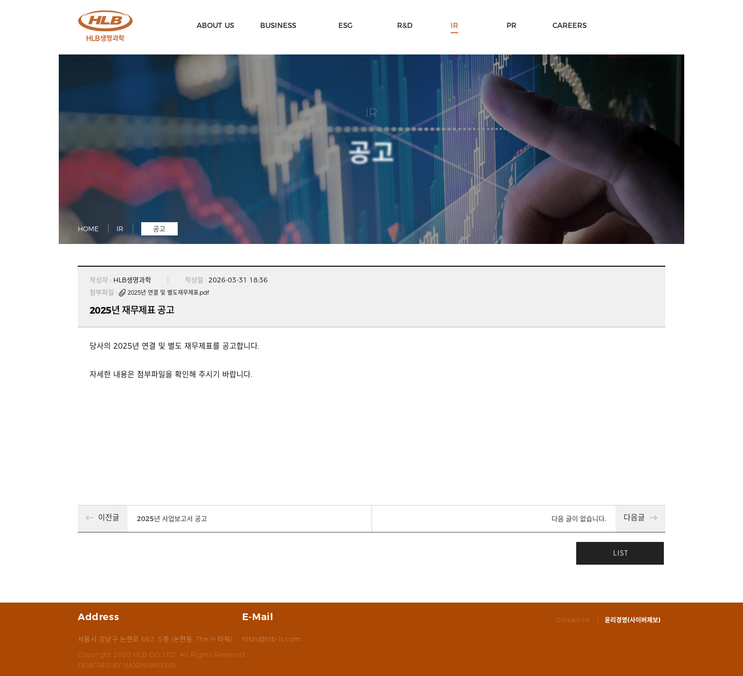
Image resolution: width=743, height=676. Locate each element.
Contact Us (573, 619)
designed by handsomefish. (127, 665)
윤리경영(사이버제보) (633, 619)
